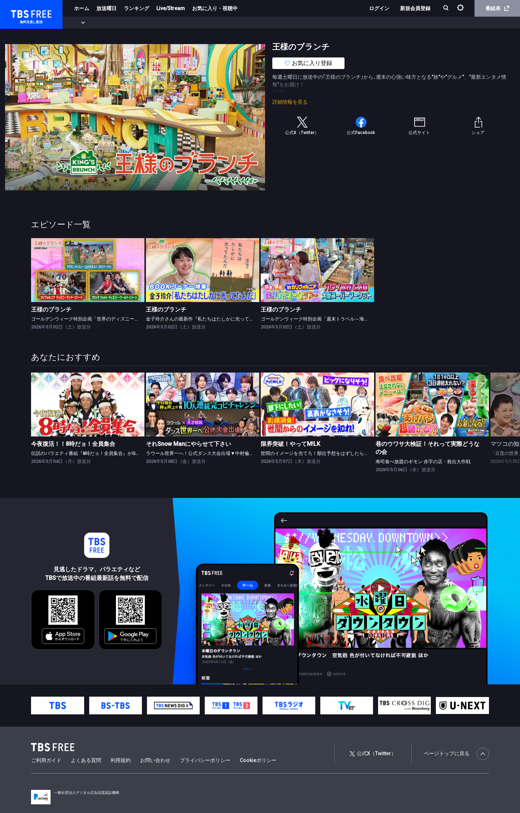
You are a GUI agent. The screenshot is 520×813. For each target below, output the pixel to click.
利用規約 (120, 760)
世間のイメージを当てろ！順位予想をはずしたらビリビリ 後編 (327, 453)
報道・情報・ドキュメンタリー (238, 22)
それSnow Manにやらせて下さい (188, 443)
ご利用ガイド (46, 760)
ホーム (81, 8)
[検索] (446, 8)
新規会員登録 (415, 8)
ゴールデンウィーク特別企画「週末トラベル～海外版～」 (322, 319)
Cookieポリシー (258, 760)
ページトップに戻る (456, 754)
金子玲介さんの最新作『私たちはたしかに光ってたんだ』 (207, 319)
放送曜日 (106, 8)
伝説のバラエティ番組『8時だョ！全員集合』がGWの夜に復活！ (99, 453)
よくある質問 (86, 760)
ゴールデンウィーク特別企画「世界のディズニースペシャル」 (96, 319)
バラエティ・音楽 (180, 22)
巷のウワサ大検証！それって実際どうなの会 (428, 447)
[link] (87, 270)
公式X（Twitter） (373, 753)
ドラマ (145, 22)
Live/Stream (170, 8)
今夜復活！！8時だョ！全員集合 (73, 443)
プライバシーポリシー (205, 760)
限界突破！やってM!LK (290, 443)
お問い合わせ (155, 760)
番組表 (497, 8)
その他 (286, 22)
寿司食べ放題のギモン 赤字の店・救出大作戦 (423, 461)
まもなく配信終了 (111, 22)
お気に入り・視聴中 (215, 8)
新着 (78, 22)
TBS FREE (19, 13)
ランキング (136, 8)
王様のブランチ (51, 309)
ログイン (379, 8)
